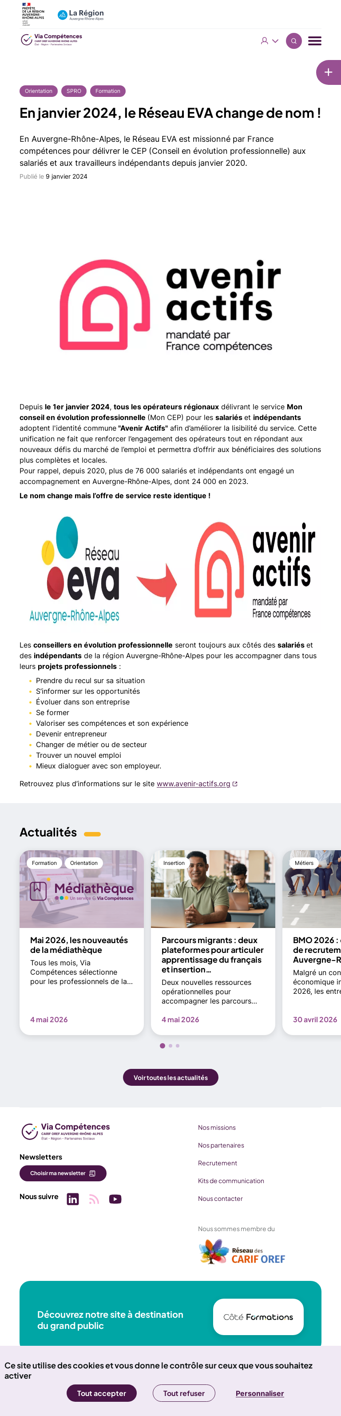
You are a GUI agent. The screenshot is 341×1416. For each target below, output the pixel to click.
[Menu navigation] (314, 41)
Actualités (293, 92)
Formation (107, 91)
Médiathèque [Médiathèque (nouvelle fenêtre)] (298, 125)
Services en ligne (303, 141)
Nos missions (217, 1127)
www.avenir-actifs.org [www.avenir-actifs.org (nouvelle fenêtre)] (193, 783)
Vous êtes (270, 41)
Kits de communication (231, 1180)
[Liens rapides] (252, 69)
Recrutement (217, 1163)
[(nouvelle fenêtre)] (242, 1255)
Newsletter (295, 76)
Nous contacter (220, 1198)
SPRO (74, 91)
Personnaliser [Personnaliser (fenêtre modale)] (260, 1393)
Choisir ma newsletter (57, 1173)
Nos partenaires (221, 1145)
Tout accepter (101, 1393)
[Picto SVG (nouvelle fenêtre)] (73, 1200)
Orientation (38, 91)
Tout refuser (184, 1393)
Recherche (294, 40)
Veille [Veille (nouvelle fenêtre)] (286, 108)
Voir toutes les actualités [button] (171, 1077)
